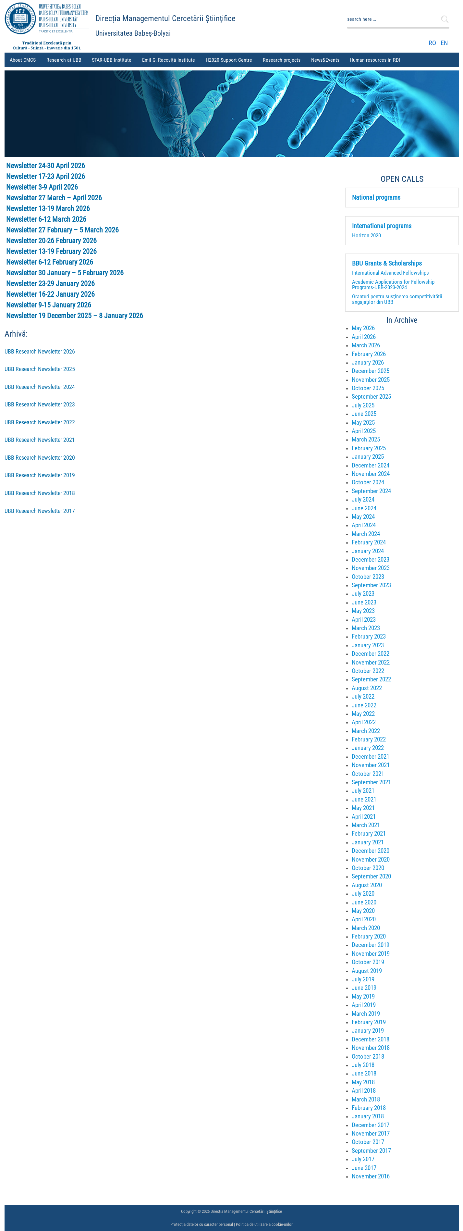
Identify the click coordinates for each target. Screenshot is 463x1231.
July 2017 (363, 1159)
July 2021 (363, 790)
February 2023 (369, 636)
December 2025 (370, 371)
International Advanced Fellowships (390, 272)
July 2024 (363, 499)
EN (444, 43)
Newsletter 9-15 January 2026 (48, 305)
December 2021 (370, 756)
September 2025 (371, 396)
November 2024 (371, 474)
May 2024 (363, 516)
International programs (381, 226)
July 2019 (363, 979)
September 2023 (371, 585)
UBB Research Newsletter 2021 (40, 440)
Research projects (283, 62)
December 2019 (370, 945)
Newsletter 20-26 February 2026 (51, 241)
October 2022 (368, 671)
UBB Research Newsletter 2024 (40, 387)
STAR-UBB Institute (111, 60)
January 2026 (368, 362)
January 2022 (368, 748)
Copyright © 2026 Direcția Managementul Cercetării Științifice (231, 1211)
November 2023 (371, 568)
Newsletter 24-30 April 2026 (45, 166)
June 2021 (364, 799)
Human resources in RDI (376, 62)
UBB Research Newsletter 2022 (40, 422)
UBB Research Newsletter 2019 (40, 475)
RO (432, 43)
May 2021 (363, 808)
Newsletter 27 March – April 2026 (54, 198)
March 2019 (366, 1013)
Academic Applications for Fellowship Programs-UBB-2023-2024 (393, 285)
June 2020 (364, 902)
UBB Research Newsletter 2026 (40, 351)
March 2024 (366, 534)
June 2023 (364, 602)
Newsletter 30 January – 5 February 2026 (65, 273)
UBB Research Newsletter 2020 (40, 457)
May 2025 (363, 422)
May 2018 (363, 1082)
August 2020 (367, 885)
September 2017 (371, 1150)
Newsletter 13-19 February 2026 (51, 251)
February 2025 (369, 448)
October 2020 (368, 868)
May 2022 (363, 713)
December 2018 (370, 1039)
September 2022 (371, 679)
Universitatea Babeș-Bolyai (133, 33)
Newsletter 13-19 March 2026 (48, 209)
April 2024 (364, 525)
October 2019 (368, 962)
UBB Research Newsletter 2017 (40, 511)
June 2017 (364, 1168)
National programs (376, 197)
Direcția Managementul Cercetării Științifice (165, 18)
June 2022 (364, 705)
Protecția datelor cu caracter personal (201, 1224)
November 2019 (371, 953)
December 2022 (370, 653)
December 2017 (370, 1125)
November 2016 (371, 1176)
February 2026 (369, 354)
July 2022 (363, 696)
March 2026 (366, 345)
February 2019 (369, 1022)
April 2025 (364, 431)
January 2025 (368, 456)
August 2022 (367, 688)
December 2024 (370, 465)
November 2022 (371, 662)
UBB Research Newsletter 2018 (40, 493)
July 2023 (363, 593)
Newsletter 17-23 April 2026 (45, 176)
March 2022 (366, 731)
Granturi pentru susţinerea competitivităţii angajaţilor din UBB (397, 299)
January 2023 (368, 645)
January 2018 (368, 1116)
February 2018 (369, 1108)
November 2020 (371, 859)
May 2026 (363, 328)
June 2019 (364, 987)
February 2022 (369, 739)
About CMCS (24, 62)
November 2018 (371, 1047)
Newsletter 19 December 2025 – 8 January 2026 (74, 316)
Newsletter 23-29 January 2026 (50, 284)
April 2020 (364, 919)
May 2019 (363, 996)
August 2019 (367, 971)
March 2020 (366, 928)
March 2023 (366, 628)
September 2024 (371, 491)
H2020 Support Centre (229, 60)
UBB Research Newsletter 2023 (40, 404)
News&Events (326, 62)
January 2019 (368, 1030)
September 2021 (371, 782)
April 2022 (364, 722)
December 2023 (370, 559)
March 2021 (366, 825)
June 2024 (364, 508)
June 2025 (364, 413)
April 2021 (364, 816)
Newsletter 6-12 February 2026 (49, 262)
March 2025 (366, 439)
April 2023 (364, 619)
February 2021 (369, 833)
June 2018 (364, 1073)
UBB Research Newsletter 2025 (40, 369)
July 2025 (363, 405)
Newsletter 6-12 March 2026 (46, 219)
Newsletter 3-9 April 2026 (42, 187)
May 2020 (363, 910)
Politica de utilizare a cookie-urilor (264, 1224)
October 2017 (368, 1142)
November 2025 (371, 379)
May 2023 (363, 611)
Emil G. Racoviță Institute (168, 60)
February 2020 (369, 936)
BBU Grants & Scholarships (387, 263)
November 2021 (371, 765)
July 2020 (363, 893)
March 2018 (366, 1099)
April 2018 (364, 1090)
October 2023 (368, 576)
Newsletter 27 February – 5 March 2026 (62, 230)
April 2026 (364, 337)
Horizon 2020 (366, 235)
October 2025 (368, 388)
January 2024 (368, 551)
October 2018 (368, 1056)
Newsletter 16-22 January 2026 (50, 294)
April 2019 (364, 1005)
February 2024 (369, 542)
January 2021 (368, 842)
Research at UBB (65, 62)
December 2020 (370, 850)
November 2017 (371, 1133)
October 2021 (368, 773)
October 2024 (368, 482)
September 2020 (371, 876)
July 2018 (363, 1065)
